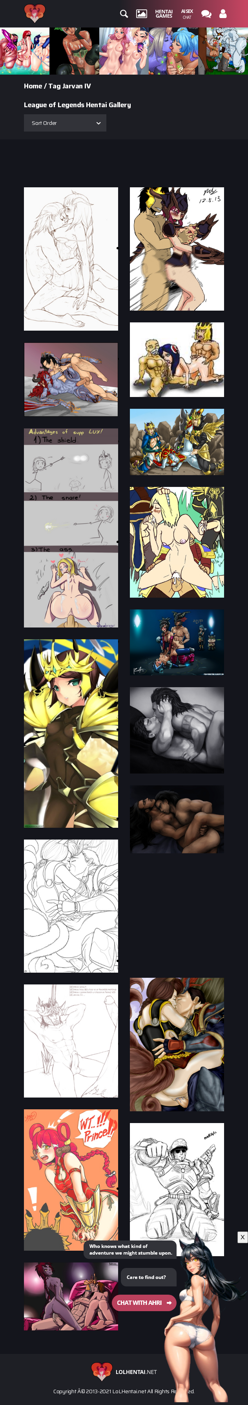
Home (33, 85)
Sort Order (44, 123)
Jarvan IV (76, 85)
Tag (54, 85)
